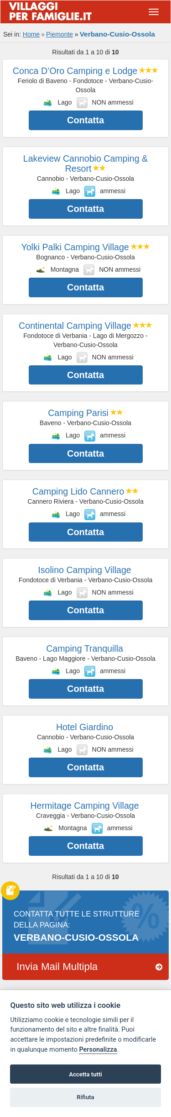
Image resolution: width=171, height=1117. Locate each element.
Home (31, 34)
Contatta (85, 120)
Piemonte (59, 34)
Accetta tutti (85, 1074)
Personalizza (98, 1050)
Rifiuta (85, 1097)
